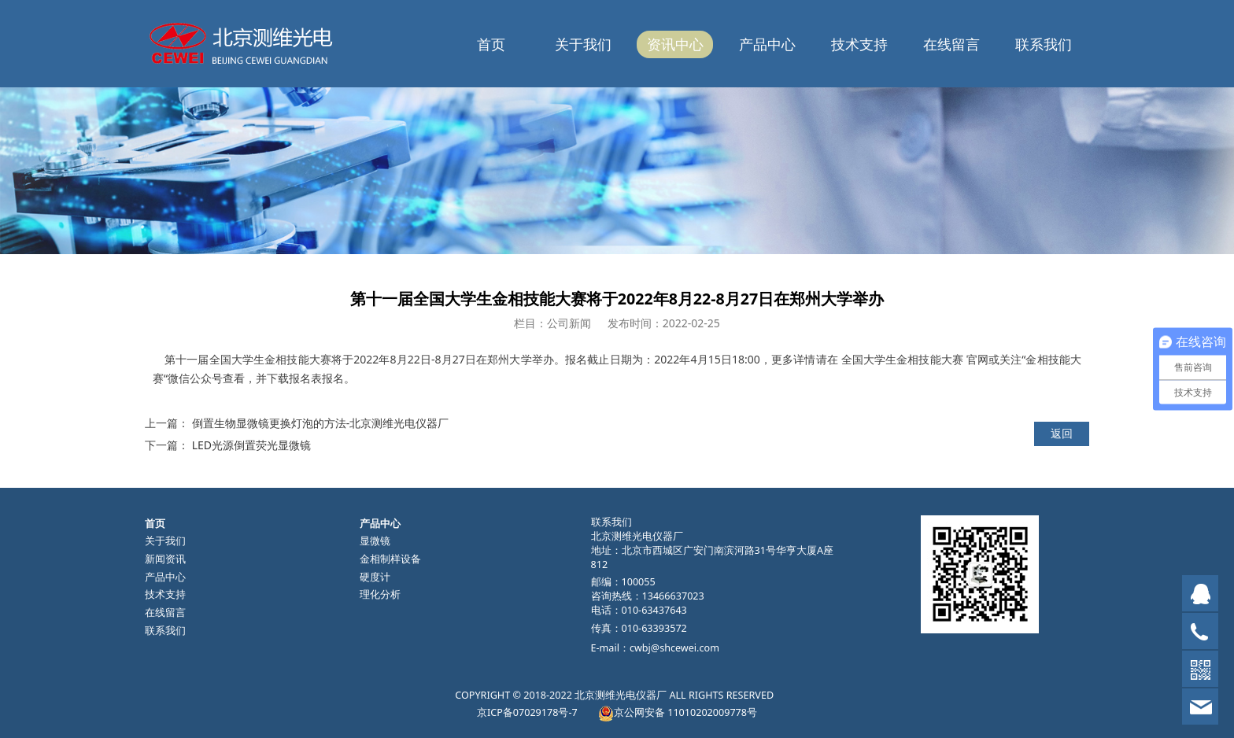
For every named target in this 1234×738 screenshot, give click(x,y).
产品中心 (767, 44)
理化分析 (380, 594)
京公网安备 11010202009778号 (685, 712)
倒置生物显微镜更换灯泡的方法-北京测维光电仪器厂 (320, 422)
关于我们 (583, 44)
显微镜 (375, 541)
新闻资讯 (165, 559)
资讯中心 (675, 44)
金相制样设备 (390, 559)
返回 (1062, 433)
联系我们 (1043, 44)
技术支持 (859, 44)
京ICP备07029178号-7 (527, 712)
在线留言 (951, 44)
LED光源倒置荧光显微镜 (251, 444)
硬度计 (375, 577)
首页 (491, 44)
